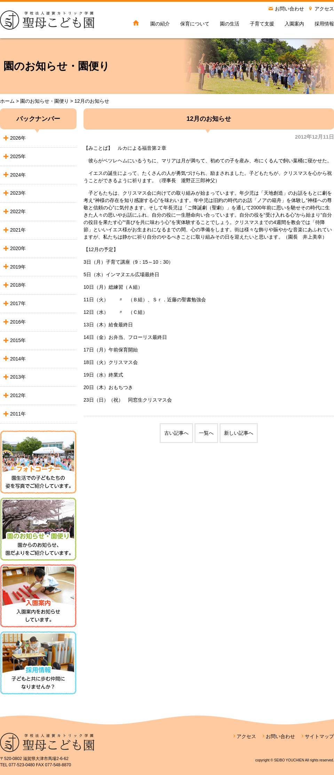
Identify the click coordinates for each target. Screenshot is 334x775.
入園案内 (294, 23)
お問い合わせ (289, 8)
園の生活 (229, 23)
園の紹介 (160, 23)
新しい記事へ (238, 433)
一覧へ (206, 433)
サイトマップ (319, 736)
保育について (194, 23)
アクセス (324, 8)
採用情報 (324, 23)
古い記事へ (176, 433)
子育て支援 (262, 23)
